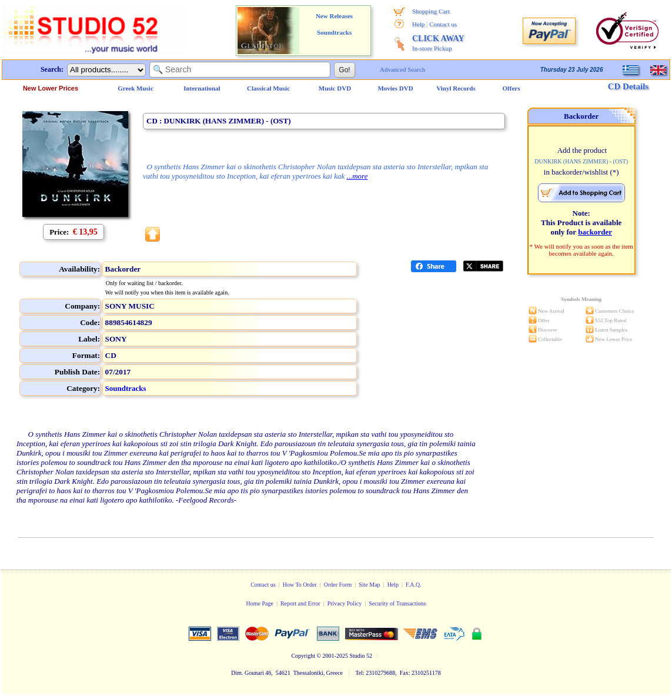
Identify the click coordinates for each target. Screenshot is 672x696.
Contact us (443, 24)
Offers (511, 88)
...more (356, 176)
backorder (595, 231)
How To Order (300, 584)
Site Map (369, 584)
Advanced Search (402, 69)
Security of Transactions (397, 603)
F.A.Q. (414, 584)
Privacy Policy (344, 603)
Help (418, 24)
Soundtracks (125, 388)
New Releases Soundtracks (334, 24)
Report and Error (300, 603)
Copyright (303, 655)
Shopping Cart (431, 11)
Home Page (259, 603)
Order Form (338, 584)
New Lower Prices (50, 88)
